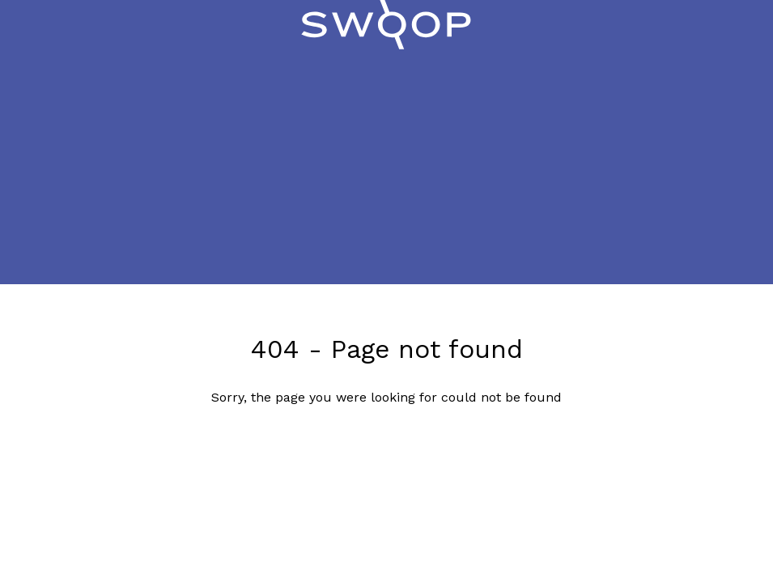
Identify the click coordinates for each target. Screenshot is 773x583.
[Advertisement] (386, 170)
